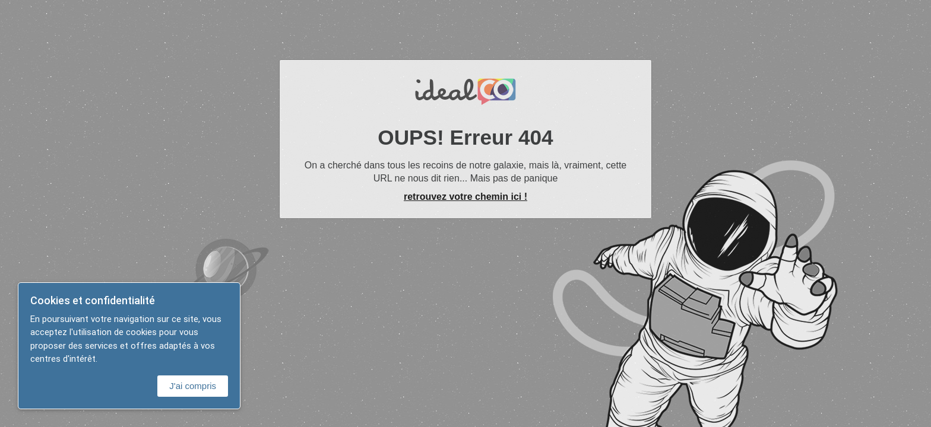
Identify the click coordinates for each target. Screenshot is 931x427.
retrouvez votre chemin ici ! (465, 197)
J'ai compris (192, 386)
